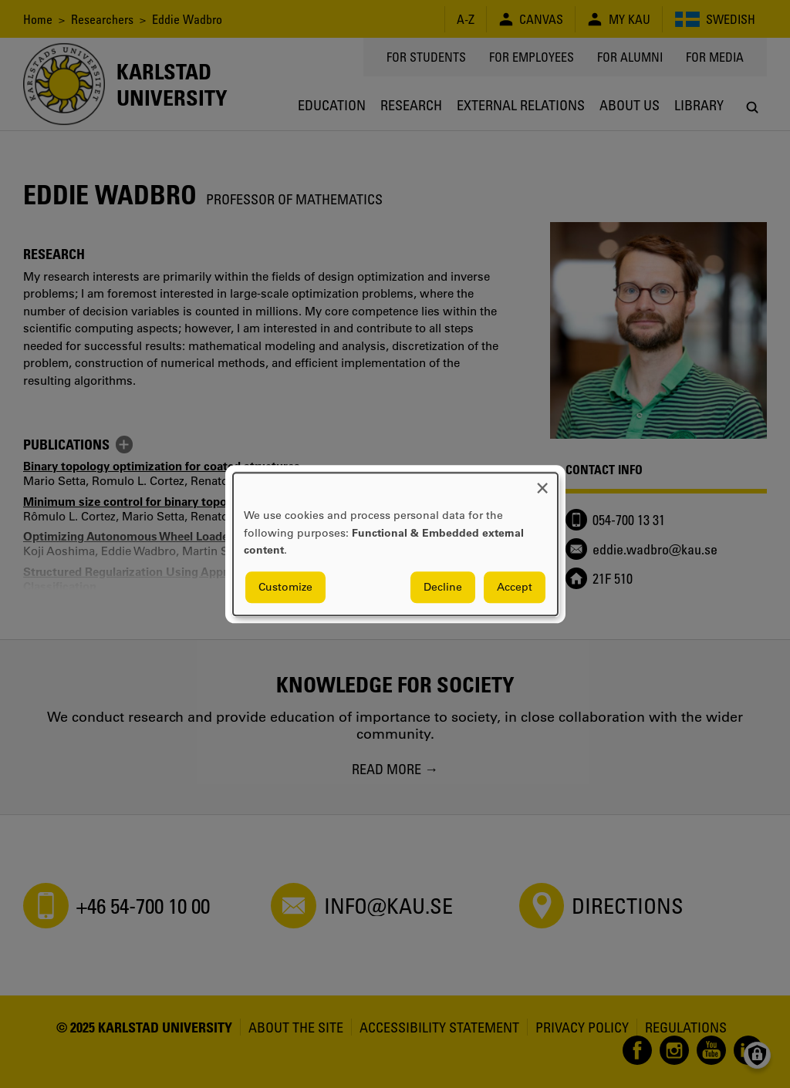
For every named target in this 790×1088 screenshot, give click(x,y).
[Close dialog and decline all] (542, 482)
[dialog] (395, 544)
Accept (514, 587)
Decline (443, 587)
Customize (285, 587)
